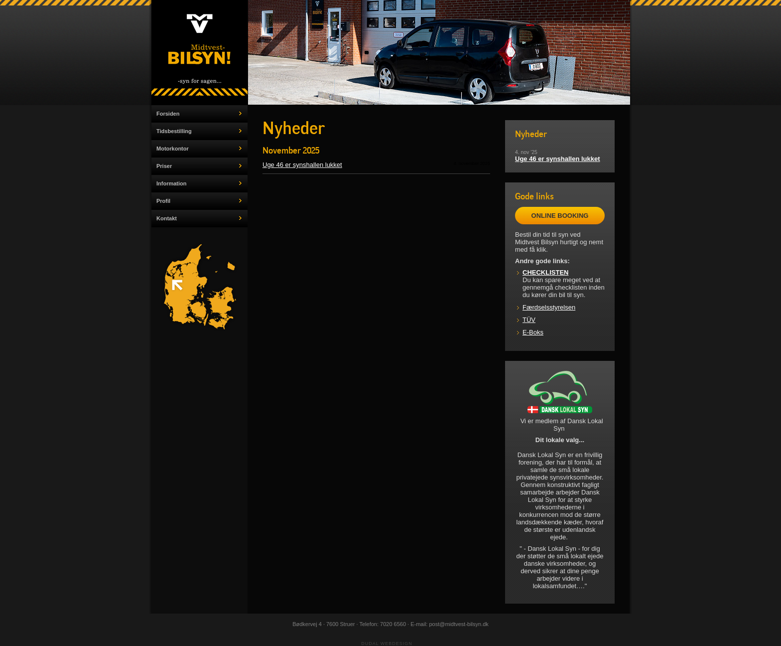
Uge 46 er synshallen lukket (302, 164)
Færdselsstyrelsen (548, 307)
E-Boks (532, 332)
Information (171, 183)
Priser (164, 166)
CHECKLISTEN (545, 272)
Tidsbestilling (174, 131)
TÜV (528, 319)
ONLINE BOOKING (560, 215)
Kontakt (166, 218)
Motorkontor (172, 149)
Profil (163, 201)
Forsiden (167, 114)
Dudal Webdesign (386, 643)
